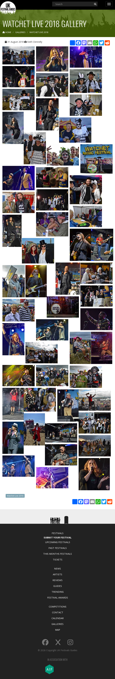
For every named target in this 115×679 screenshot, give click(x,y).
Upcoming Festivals (57, 542)
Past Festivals (57, 548)
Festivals (57, 533)
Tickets (57, 559)
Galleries (57, 624)
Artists (57, 574)
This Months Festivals (57, 553)
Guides (57, 586)
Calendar (58, 618)
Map (57, 629)
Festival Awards (57, 597)
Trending (58, 591)
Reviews (57, 580)
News (57, 568)
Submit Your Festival (58, 537)
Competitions (57, 606)
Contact (57, 612)
